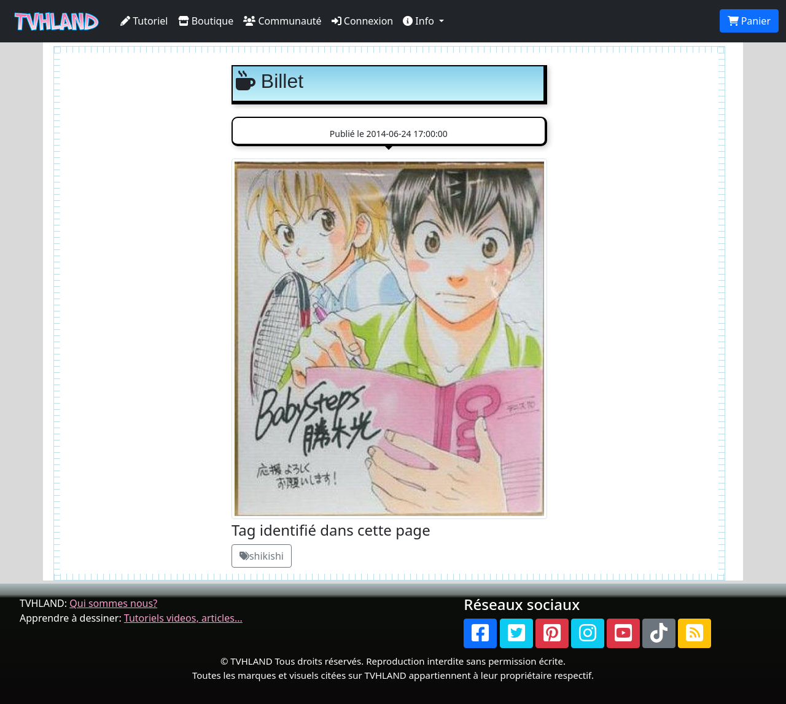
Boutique (206, 21)
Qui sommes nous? (113, 603)
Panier (749, 21)
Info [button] (420, 21)
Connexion (363, 21)
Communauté (282, 21)
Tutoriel (144, 21)
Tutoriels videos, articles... (183, 618)
